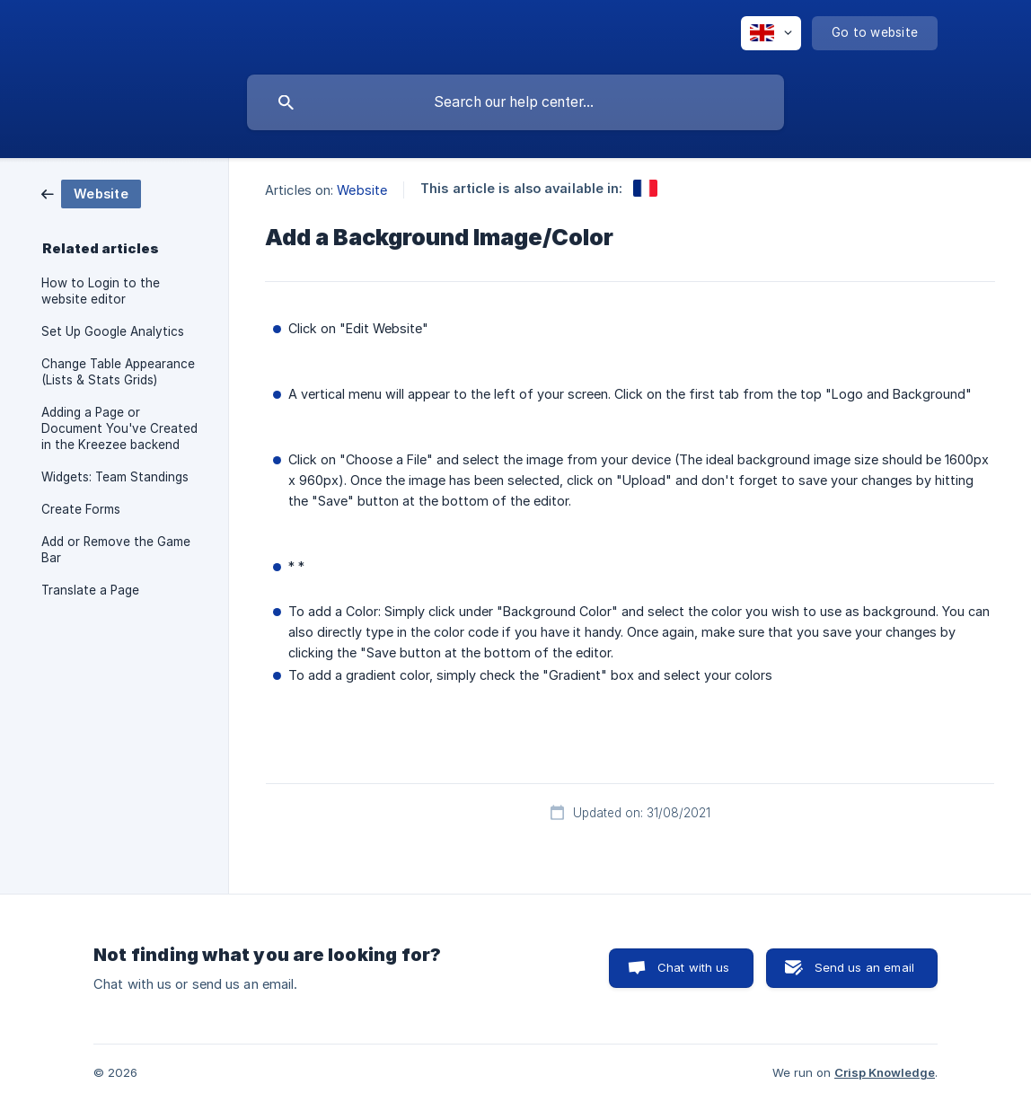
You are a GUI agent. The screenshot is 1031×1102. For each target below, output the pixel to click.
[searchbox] (515, 102)
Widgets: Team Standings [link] (115, 477)
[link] (91, 192)
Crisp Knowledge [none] (884, 1072)
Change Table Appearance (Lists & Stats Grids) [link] (118, 372)
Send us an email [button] (864, 967)
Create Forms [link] (80, 509)
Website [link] (362, 190)
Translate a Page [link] (90, 590)
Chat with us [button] (693, 967)
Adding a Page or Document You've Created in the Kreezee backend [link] (119, 428)
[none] (771, 33)
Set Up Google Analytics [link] (112, 331)
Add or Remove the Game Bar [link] (115, 549)
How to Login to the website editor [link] (100, 291)
